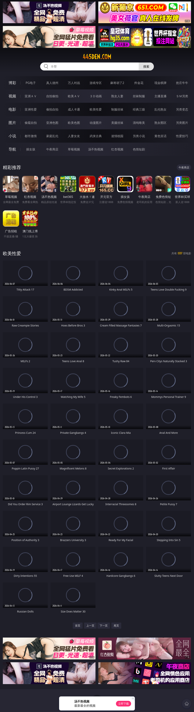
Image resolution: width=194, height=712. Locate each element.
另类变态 (182, 109)
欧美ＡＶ (74, 96)
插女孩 (30, 149)
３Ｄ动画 (96, 96)
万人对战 (74, 83)
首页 (77, 625)
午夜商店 (52, 149)
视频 (12, 96)
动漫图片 (96, 123)
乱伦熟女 (160, 109)
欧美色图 (74, 123)
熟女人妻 (117, 96)
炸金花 (138, 83)
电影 (12, 109)
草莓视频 (74, 149)
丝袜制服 (139, 96)
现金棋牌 (160, 83)
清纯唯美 (139, 123)
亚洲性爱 (31, 109)
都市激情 (31, 136)
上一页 (90, 625)
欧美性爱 (96, 109)
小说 (12, 135)
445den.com (97, 57)
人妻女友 (74, 136)
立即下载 (123, 703)
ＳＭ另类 (182, 96)
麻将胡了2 (117, 83)
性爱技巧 (182, 136)
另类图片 (182, 123)
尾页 (116, 625)
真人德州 (52, 83)
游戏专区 (96, 83)
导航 (12, 149)
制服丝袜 (117, 109)
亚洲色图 (52, 123)
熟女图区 (160, 123)
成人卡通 (74, 109)
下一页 (104, 625)
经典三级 (139, 109)
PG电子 (31, 83)
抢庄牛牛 (182, 83)
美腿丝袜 (117, 123)
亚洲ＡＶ (31, 96)
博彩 (12, 82)
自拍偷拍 (52, 96)
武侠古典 (96, 136)
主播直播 (160, 96)
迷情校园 (117, 136)
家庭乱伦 (52, 136)
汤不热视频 (95, 149)
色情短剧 (139, 149)
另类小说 (139, 136)
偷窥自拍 (31, 123)
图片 (12, 122)
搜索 (146, 66)
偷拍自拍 (52, 109)
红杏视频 (117, 149)
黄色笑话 (160, 136)
